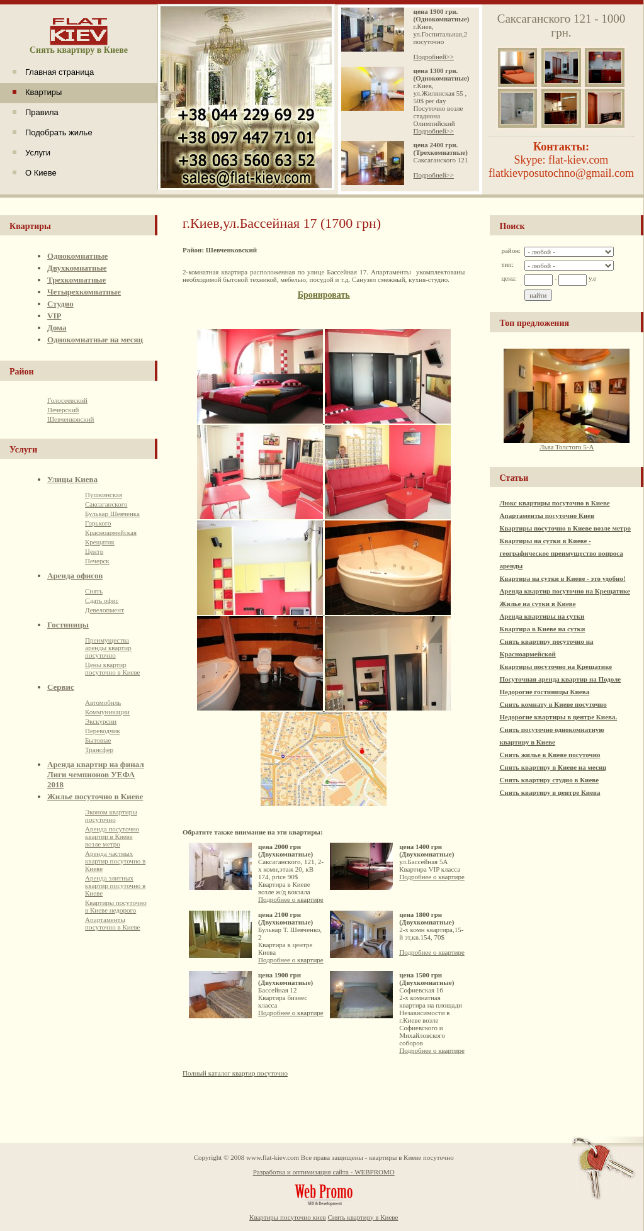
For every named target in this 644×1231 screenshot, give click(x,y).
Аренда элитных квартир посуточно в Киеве (115, 885)
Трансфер (99, 749)
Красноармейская (111, 532)
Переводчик (102, 730)
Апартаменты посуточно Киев (546, 515)
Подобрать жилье (59, 132)
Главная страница (59, 72)
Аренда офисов (75, 575)
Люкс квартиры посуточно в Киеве (554, 503)
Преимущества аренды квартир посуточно (108, 647)
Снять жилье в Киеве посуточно (549, 754)
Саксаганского (106, 504)
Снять (94, 591)
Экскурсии (100, 721)
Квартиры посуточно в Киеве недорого (116, 906)
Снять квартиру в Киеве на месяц (552, 767)
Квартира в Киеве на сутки (542, 628)
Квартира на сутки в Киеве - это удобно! (562, 578)
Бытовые (98, 740)
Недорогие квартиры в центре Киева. (558, 717)
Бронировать (324, 295)
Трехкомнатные (76, 279)
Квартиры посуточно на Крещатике (555, 666)
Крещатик (100, 542)
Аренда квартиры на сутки (541, 616)
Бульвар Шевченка (112, 513)
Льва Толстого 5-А (567, 444)
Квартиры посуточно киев (287, 1217)
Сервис (60, 687)
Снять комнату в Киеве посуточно (552, 704)
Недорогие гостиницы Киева (544, 691)
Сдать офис (102, 600)
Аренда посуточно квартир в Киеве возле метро (112, 836)
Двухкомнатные (76, 268)
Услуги (37, 152)
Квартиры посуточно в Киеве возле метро (565, 528)
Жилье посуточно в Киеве (95, 796)
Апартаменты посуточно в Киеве (112, 923)
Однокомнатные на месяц (95, 339)
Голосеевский (67, 400)
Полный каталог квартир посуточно (235, 1073)
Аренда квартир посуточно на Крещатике (564, 591)
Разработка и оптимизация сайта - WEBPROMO (324, 1172)
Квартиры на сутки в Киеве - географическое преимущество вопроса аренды (561, 553)
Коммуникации (107, 712)
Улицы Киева (72, 479)
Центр (94, 551)
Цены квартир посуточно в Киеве (112, 668)
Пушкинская (103, 494)
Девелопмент (104, 610)
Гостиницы (68, 624)
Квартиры (43, 92)
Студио (60, 303)
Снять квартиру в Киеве (363, 1217)
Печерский (63, 409)
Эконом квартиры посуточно (111, 815)
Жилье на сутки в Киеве (537, 603)
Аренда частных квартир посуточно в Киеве (115, 861)
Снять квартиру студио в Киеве (549, 780)
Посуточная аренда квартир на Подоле (560, 679)
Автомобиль (103, 702)
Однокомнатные (77, 256)
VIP (54, 315)
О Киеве (41, 172)
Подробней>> (434, 56)
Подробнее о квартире (291, 899)
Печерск (97, 561)
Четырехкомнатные (84, 291)
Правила (42, 112)
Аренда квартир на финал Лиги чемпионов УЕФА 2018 (95, 774)
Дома (56, 327)
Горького (98, 523)
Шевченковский (70, 419)
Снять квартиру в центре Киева (549, 792)
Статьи (513, 478)
